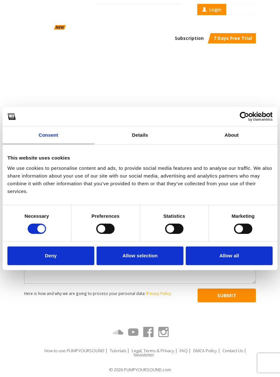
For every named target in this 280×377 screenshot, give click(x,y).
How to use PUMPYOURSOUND (74, 351)
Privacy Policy (158, 293)
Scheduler (68, 27)
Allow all (229, 255)
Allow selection (139, 255)
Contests (124, 27)
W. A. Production (75, 62)
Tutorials (118, 351)
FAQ (184, 351)
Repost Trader (100, 27)
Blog (141, 27)
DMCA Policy (205, 351)
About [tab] (232, 135)
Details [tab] (140, 135)
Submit (226, 295)
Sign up (242, 9)
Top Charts (159, 27)
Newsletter (144, 355)
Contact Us (232, 351)
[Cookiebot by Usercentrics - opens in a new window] (244, 116)
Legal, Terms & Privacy (153, 351)
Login (211, 9)
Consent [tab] (48, 135)
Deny (51, 255)
